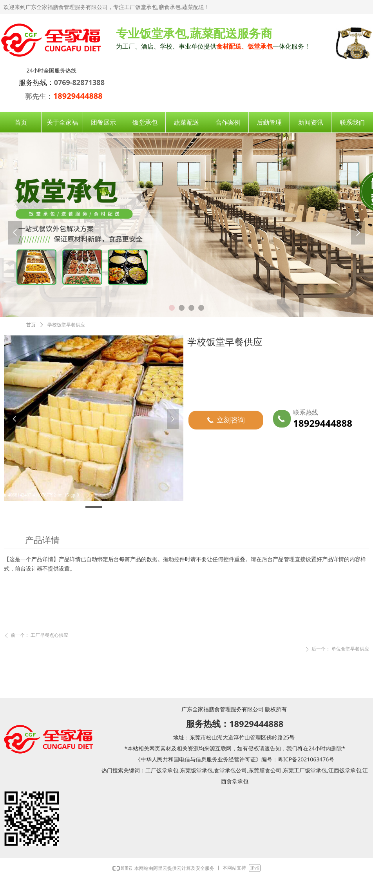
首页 (31, 325)
